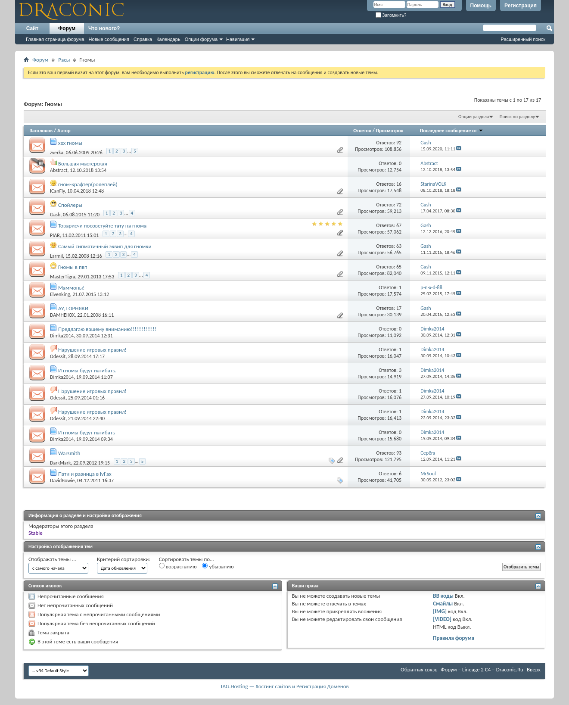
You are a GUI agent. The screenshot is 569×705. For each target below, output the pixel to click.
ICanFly (57, 191)
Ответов (362, 131)
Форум (66, 28)
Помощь (480, 6)
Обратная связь (419, 669)
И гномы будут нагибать (86, 432)
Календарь (168, 39)
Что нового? (104, 28)
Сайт (32, 28)
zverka (56, 153)
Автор (64, 131)
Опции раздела (473, 116)
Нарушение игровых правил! (92, 349)
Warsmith (69, 453)
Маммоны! (71, 287)
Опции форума (201, 39)
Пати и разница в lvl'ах (85, 474)
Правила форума (453, 638)
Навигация (237, 39)
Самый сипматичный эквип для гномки (104, 246)
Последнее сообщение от (451, 131)
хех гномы (70, 143)
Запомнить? (391, 15)
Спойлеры (70, 205)
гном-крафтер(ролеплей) (88, 184)
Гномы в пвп (72, 267)
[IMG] (440, 611)
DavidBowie (62, 480)
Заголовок (41, 131)
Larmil (56, 256)
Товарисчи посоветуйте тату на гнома (102, 225)
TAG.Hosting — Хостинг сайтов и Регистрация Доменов (284, 686)
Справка (143, 39)
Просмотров (390, 131)
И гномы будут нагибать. (87, 370)
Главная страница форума (55, 39)
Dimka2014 (62, 336)
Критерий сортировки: (123, 559)
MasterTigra (62, 277)
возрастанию (178, 566)
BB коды (443, 596)
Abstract (59, 170)
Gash (55, 215)
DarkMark (60, 463)
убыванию (217, 566)
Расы (64, 59)
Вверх (534, 669)
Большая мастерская (82, 163)
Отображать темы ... (52, 559)
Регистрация (520, 6)
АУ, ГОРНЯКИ (73, 308)
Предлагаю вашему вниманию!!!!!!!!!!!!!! (107, 329)
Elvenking (60, 294)
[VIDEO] (442, 619)
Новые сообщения (109, 39)
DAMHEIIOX (62, 315)
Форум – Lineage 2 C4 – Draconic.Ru (482, 669)
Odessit (57, 356)
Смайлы (443, 603)
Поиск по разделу (517, 116)
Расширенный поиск (523, 39)
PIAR (55, 235)
